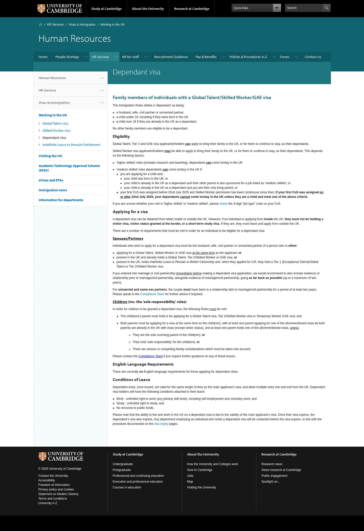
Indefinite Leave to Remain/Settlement (71, 144)
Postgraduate (122, 470)
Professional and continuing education (138, 476)
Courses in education (127, 487)
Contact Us (313, 56)
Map (190, 481)
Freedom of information (54, 485)
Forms (284, 56)
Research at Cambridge (191, 8)
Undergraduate (123, 464)
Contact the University (53, 476)
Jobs (190, 476)
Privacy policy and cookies (56, 489)
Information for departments (61, 200)
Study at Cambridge (106, 8)
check (223, 203)
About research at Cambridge (281, 470)
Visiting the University (201, 487)
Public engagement (274, 476)
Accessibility (46, 480)
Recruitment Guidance (171, 56)
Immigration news (53, 190)
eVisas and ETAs (51, 180)
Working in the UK (112, 24)
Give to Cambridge (199, 470)
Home (40, 24)
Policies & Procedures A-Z (248, 56)
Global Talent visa (55, 123)
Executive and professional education (138, 481)
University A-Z (47, 503)
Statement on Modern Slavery (58, 494)
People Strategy (67, 56)
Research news (271, 464)
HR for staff (130, 56)
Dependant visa (54, 137)
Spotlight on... (270, 481)
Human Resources (52, 79)
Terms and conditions (52, 498)
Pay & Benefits (206, 56)
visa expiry (161, 424)
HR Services (55, 24)
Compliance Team (152, 294)
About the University (148, 8)
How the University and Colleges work (212, 464)
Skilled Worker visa (56, 130)
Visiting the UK (50, 156)
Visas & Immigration (82, 24)
